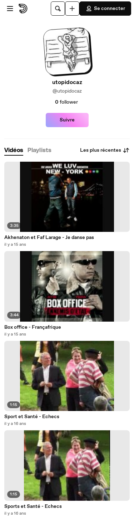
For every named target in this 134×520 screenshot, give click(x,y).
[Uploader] (72, 8)
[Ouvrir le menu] (10, 8)
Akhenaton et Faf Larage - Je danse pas (49, 237)
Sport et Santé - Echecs (31, 417)
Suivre (67, 120)
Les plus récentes (105, 150)
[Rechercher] (58, 8)
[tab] (13, 150)
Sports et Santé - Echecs (33, 506)
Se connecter (105, 8)
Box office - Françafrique (32, 327)
